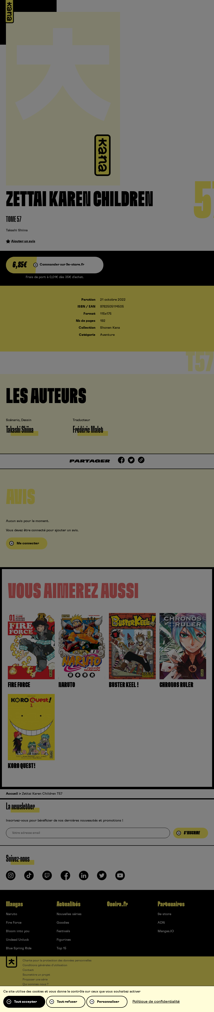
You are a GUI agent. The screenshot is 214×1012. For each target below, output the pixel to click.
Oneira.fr (117, 904)
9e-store (164, 914)
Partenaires (171, 904)
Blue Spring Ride (18, 948)
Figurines (64, 939)
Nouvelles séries (69, 914)
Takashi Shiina (17, 230)
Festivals (63, 931)
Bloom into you (17, 931)
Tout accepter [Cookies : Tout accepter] (25, 1001)
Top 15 (61, 948)
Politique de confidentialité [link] (156, 1001)
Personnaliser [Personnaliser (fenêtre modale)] (108, 1001)
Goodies (63, 922)
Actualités (68, 904)
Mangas (14, 904)
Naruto (11, 914)
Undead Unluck (17, 939)
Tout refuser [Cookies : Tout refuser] (67, 1001)
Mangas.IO (166, 931)
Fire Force (13, 922)
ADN (161, 922)
